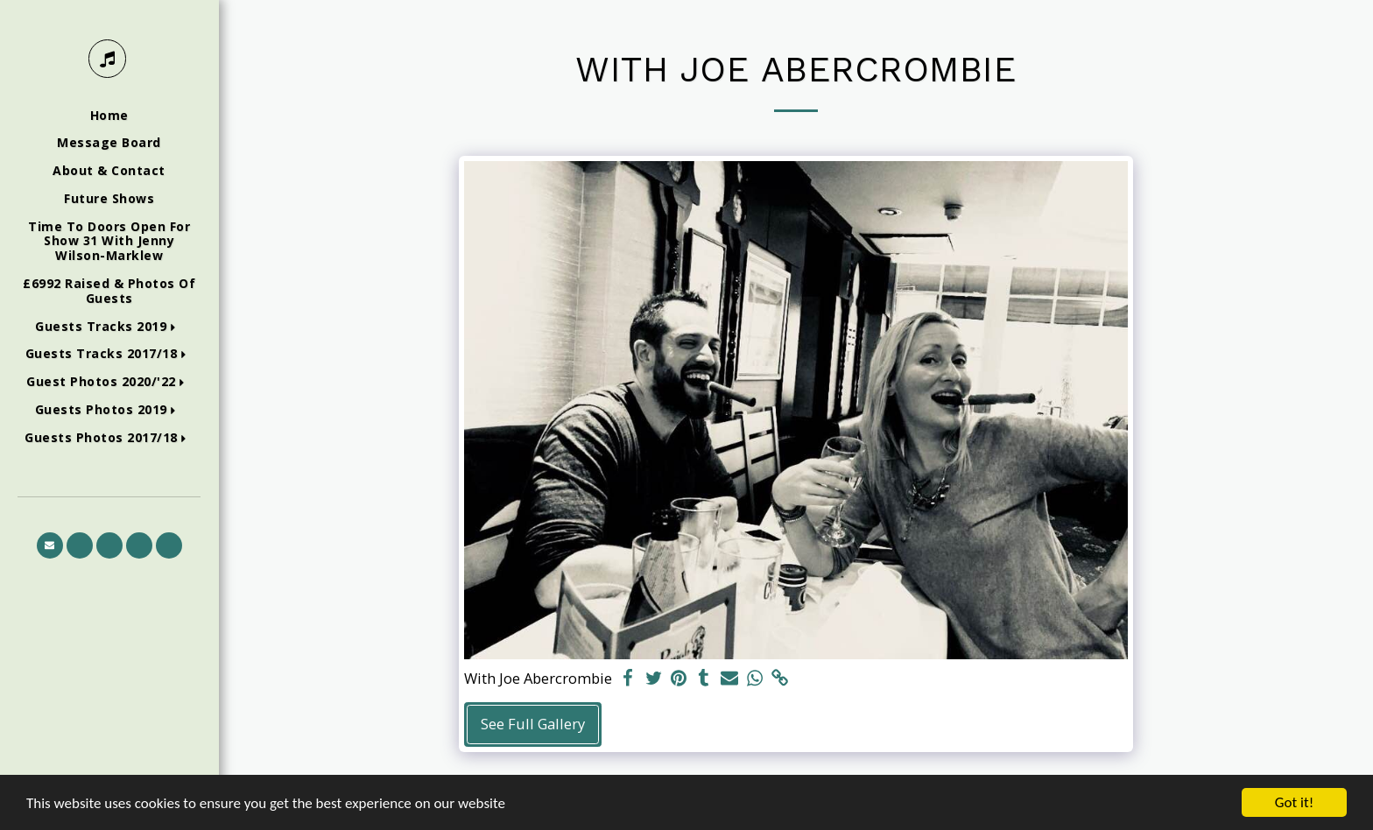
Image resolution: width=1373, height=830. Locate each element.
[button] (109, 327)
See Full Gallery (533, 724)
